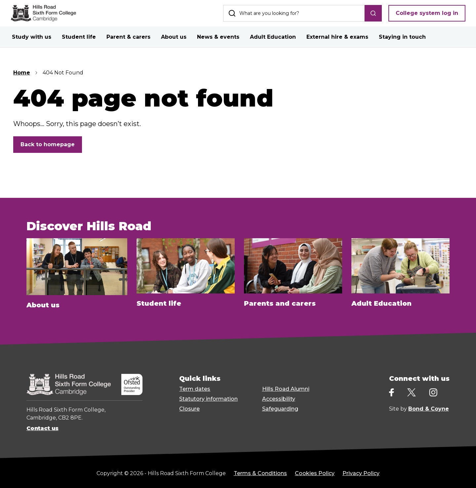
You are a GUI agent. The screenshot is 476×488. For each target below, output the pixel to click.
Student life (79, 37)
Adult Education (273, 37)
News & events (218, 37)
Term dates (194, 389)
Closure (189, 409)
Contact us (42, 428)
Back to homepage (47, 144)
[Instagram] (433, 392)
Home (21, 72)
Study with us (31, 37)
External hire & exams (337, 37)
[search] (373, 13)
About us (173, 37)
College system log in (427, 13)
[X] (411, 392)
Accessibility (278, 399)
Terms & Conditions (260, 473)
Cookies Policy (315, 473)
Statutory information (208, 399)
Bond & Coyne (428, 409)
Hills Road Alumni (285, 389)
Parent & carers (128, 37)
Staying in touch (402, 37)
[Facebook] (391, 392)
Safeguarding (280, 409)
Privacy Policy (360, 473)
